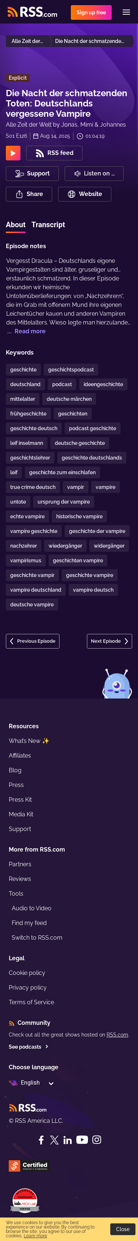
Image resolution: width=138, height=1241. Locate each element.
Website (84, 194)
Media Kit (21, 814)
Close (123, 1229)
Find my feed (29, 922)
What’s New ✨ (29, 740)
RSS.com (117, 1035)
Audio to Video (31, 908)
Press (16, 784)
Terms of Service (31, 1002)
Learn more (35, 1235)
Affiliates (20, 755)
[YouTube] (82, 1140)
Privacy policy (28, 987)
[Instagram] (96, 1140)
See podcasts (29, 1047)
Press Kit (20, 799)
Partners (20, 864)
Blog (15, 770)
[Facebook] (41, 1140)
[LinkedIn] (67, 1140)
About (16, 224)
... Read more (26, 331)
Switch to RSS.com (37, 937)
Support (20, 828)
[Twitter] (54, 1140)
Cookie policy (27, 972)
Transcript (48, 224)
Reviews (20, 878)
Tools (16, 893)
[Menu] (126, 12)
